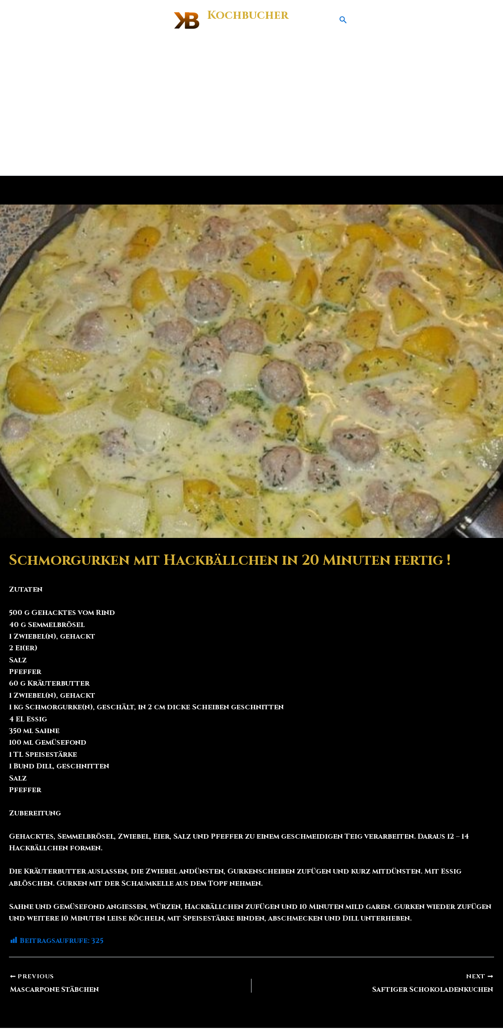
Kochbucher (247, 15)
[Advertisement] (251, 108)
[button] (343, 20)
